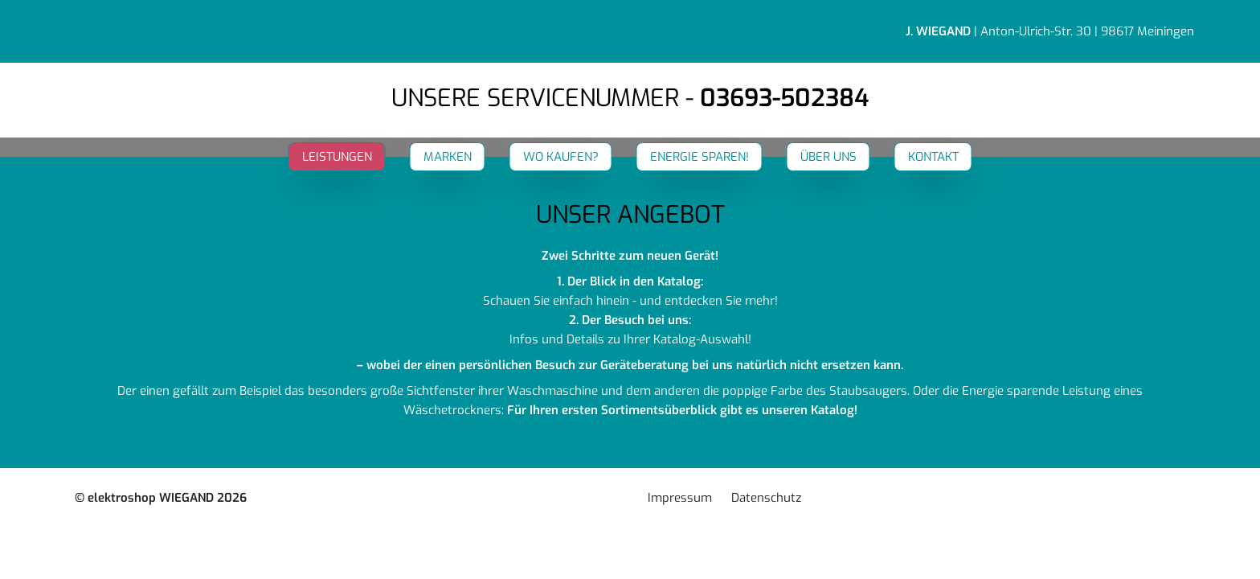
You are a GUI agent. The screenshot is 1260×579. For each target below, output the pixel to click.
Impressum (680, 498)
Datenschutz (766, 498)
